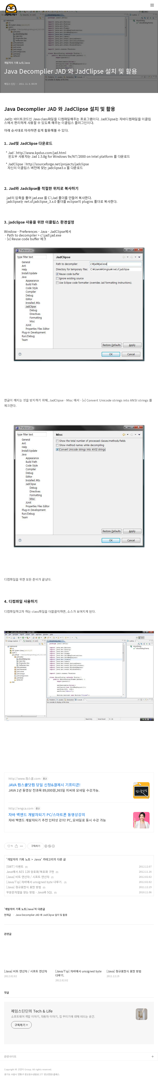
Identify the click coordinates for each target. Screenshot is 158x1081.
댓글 (6, 992)
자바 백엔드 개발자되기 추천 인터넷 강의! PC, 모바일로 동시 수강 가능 (57, 820)
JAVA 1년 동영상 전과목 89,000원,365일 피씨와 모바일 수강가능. (53, 790)
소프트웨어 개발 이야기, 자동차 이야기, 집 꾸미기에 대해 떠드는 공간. (53, 1016)
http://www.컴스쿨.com (24, 778)
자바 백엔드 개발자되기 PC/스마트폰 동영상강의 (46, 814)
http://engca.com (20, 808)
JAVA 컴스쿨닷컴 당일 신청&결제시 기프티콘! (44, 784)
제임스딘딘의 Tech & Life (31, 1010)
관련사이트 (10, 1056)
